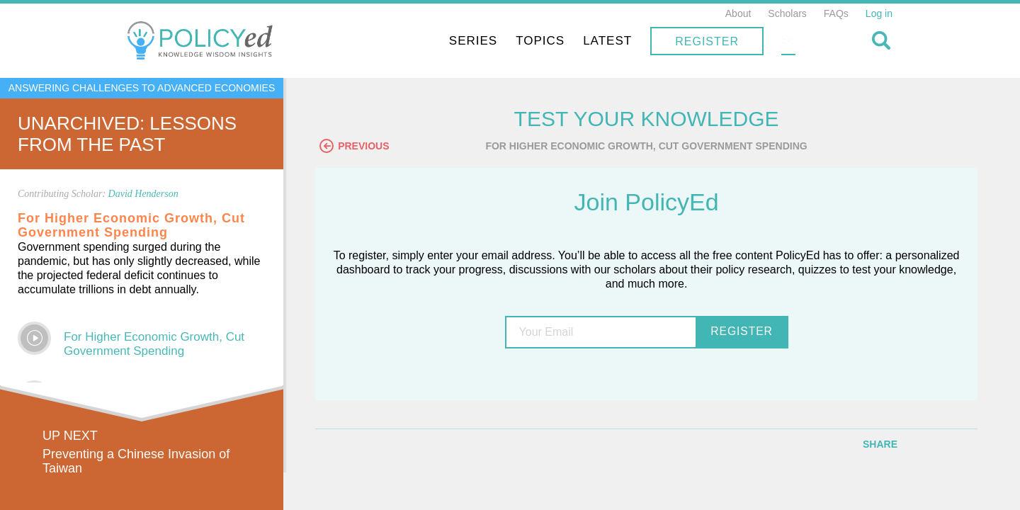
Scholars (787, 13)
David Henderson (143, 193)
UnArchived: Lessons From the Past (127, 134)
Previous (365, 146)
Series (564, 40)
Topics (630, 40)
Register (797, 41)
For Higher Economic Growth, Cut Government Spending (154, 344)
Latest (698, 40)
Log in (879, 13)
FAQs (836, 13)
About (738, 13)
